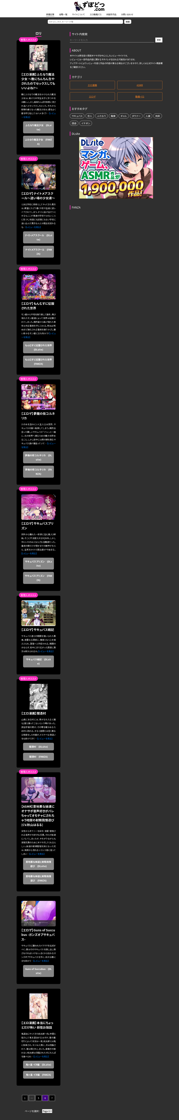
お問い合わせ (127, 14)
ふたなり (101, 116)
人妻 (148, 116)
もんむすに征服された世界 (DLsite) (39, 347)
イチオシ (85, 123)
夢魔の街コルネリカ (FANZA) (38, 471)
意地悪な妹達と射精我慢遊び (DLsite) (38, 864)
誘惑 (74, 123)
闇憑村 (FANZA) (38, 756)
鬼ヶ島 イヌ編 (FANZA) (38, 1074)
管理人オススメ (28, 39)
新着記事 (50, 14)
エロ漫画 (92, 85)
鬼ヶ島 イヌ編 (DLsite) (38, 1064)
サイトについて (78, 14)
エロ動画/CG (95, 14)
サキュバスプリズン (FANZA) (38, 578)
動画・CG (139, 96)
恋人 (89, 116)
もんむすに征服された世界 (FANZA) (39, 361)
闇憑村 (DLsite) (38, 746)
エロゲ (92, 96)
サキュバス (77, 116)
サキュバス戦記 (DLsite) (38, 661)
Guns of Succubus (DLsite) (38, 971)
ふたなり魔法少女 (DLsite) (38, 127)
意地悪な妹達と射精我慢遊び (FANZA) (38, 878)
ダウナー (136, 116)
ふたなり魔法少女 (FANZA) (38, 142)
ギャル (124, 116)
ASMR (140, 85)
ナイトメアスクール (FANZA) (38, 252)
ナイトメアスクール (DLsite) (38, 237)
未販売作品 (111, 14)
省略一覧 (63, 14)
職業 (113, 116)
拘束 (157, 116)
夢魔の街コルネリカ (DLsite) (38, 457)
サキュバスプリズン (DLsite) (38, 563)
